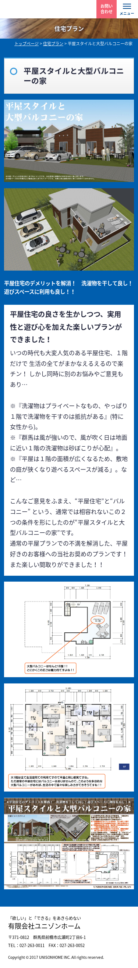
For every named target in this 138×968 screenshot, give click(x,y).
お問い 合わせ (106, 9)
